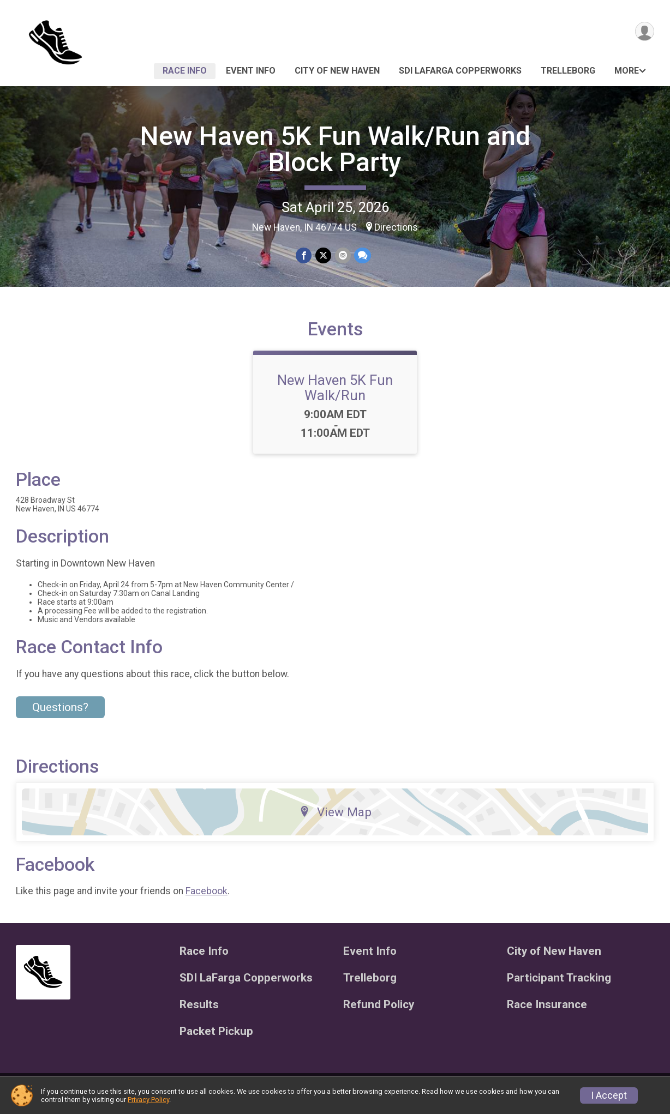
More (626, 70)
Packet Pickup (216, 1038)
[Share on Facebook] (304, 255)
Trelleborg (568, 70)
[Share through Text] (362, 255)
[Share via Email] (342, 255)
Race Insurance (547, 1011)
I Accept (609, 1095)
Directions (396, 227)
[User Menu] (644, 32)
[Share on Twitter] (323, 255)
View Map (335, 818)
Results (199, 1011)
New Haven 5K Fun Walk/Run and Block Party (335, 149)
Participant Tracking (559, 984)
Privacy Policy (148, 1099)
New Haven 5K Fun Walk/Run (335, 394)
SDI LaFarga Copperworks (460, 70)
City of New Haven (337, 70)
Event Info (251, 70)
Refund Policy (378, 1011)
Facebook (207, 897)
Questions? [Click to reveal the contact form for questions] (60, 714)
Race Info (185, 70)
